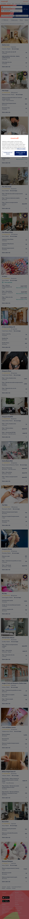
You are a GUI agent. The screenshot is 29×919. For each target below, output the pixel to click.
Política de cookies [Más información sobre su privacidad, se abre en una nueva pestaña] (21, 148)
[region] (14, 146)
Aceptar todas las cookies (20, 153)
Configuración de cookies (7, 153)
